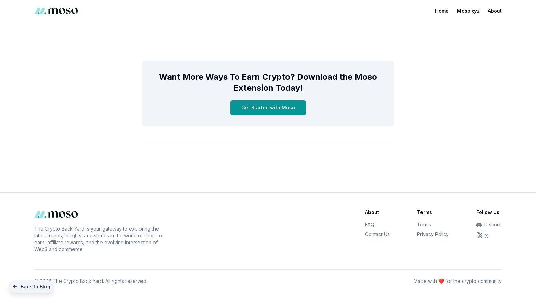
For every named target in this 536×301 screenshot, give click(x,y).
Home (442, 11)
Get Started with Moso (268, 107)
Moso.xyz (468, 11)
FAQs (371, 224)
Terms (424, 224)
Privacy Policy (433, 234)
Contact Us (377, 234)
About (495, 11)
